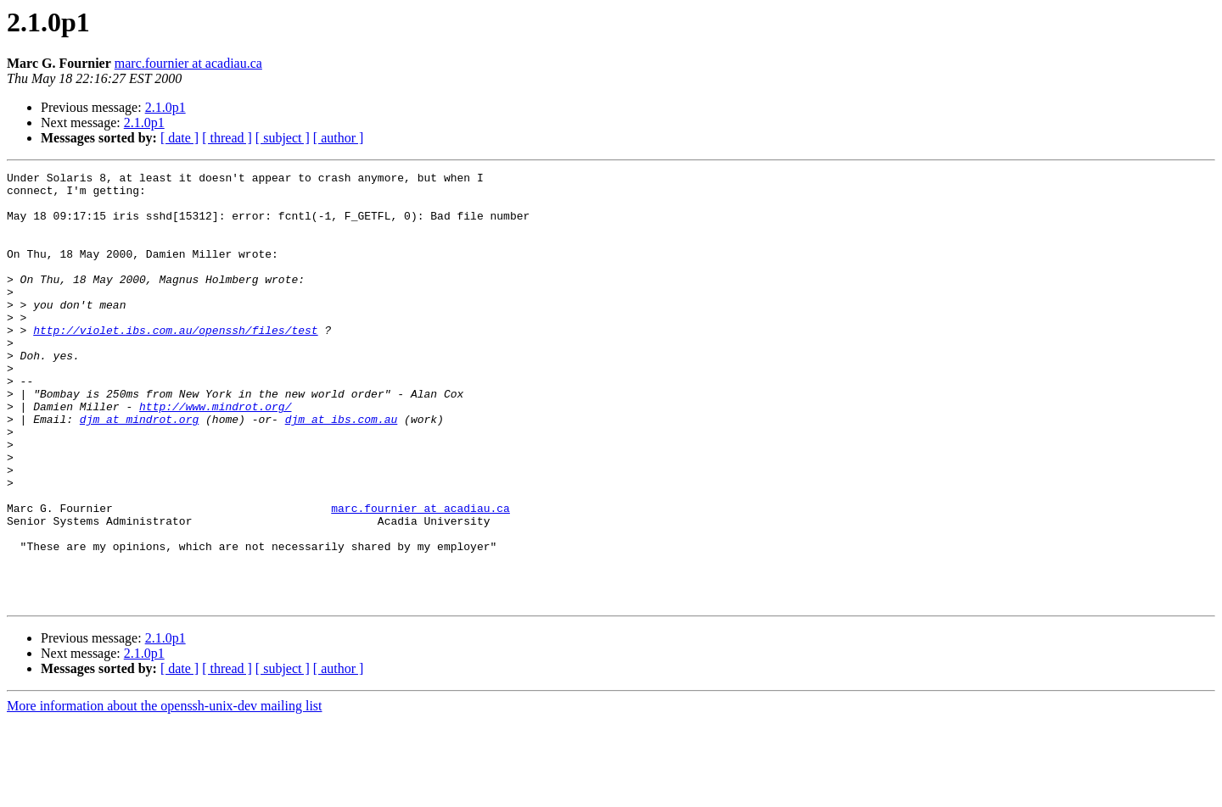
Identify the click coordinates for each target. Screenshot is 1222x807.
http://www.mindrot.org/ (215, 454)
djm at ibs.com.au (341, 469)
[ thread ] (227, 138)
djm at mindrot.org (139, 469)
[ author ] (338, 138)
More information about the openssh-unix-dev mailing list (164, 792)
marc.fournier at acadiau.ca (188, 63)
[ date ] (179, 138)
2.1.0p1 (165, 107)
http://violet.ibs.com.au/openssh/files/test (175, 362)
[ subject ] (282, 138)
